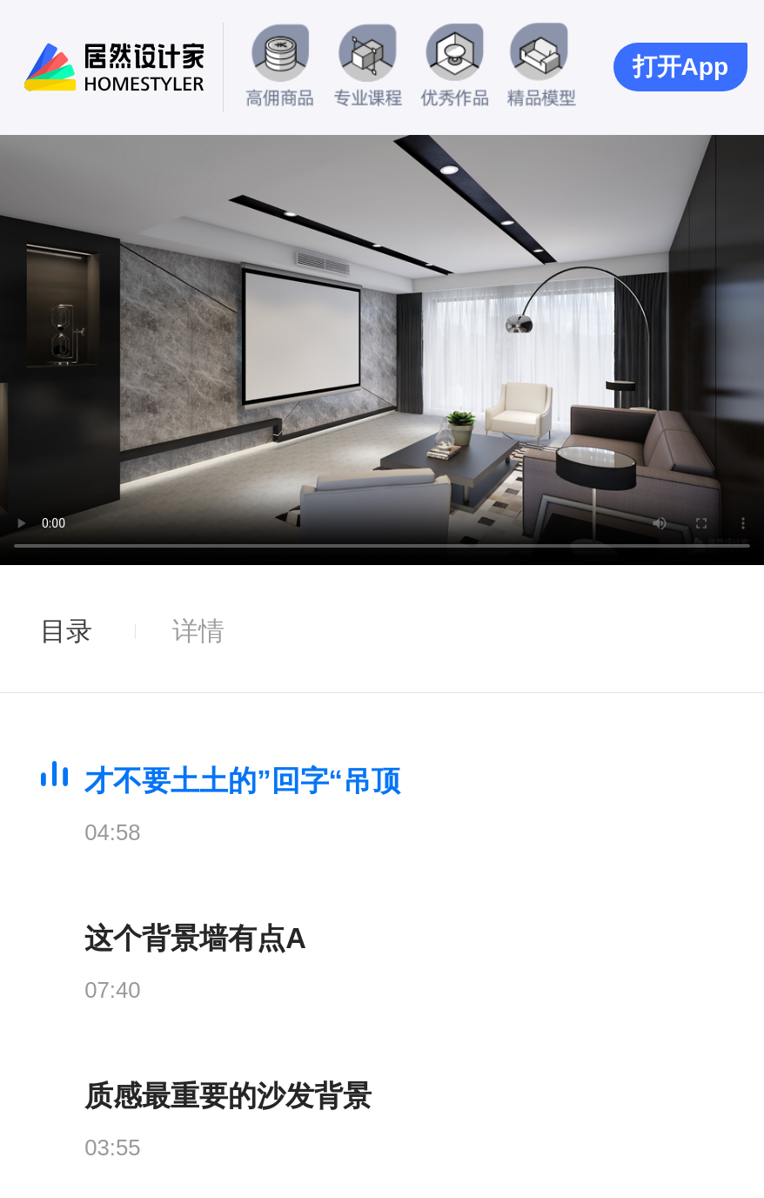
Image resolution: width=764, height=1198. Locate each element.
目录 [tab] (66, 630)
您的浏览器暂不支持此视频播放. (382, 350)
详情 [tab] (198, 630)
